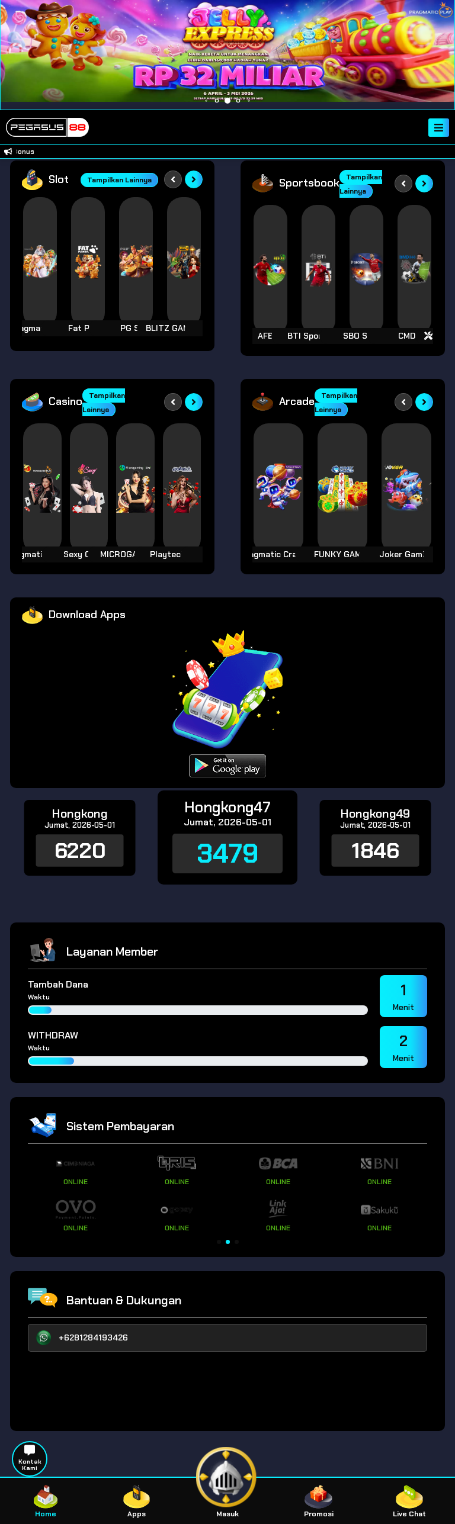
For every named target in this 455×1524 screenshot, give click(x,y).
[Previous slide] (173, 179)
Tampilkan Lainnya (119, 180)
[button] (219, 1242)
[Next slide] (194, 179)
